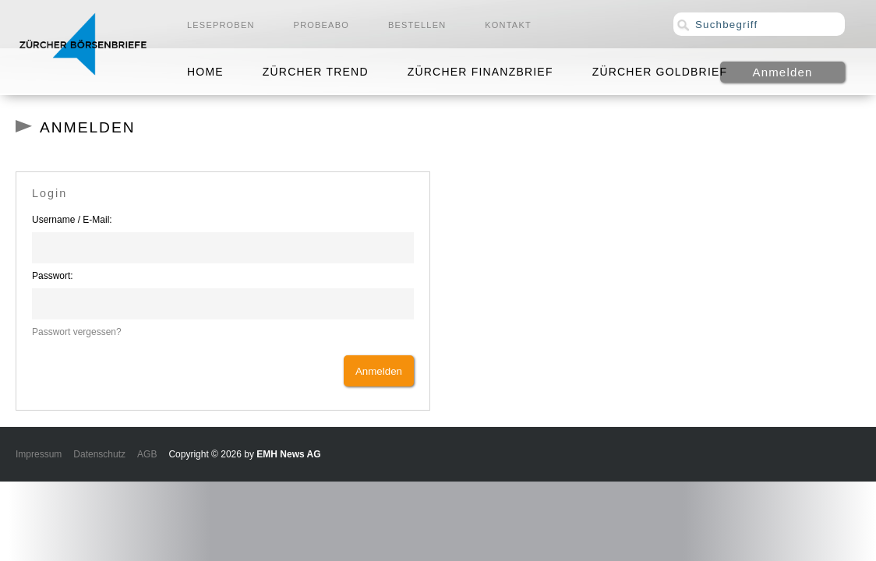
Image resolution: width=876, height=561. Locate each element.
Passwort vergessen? (77, 331)
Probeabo (321, 25)
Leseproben (221, 25)
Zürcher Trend (316, 71)
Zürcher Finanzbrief (480, 71)
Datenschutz (99, 454)
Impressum (39, 454)
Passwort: (52, 275)
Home (205, 71)
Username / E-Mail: (72, 219)
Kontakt (508, 25)
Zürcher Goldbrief (660, 71)
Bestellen (417, 25)
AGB (147, 454)
